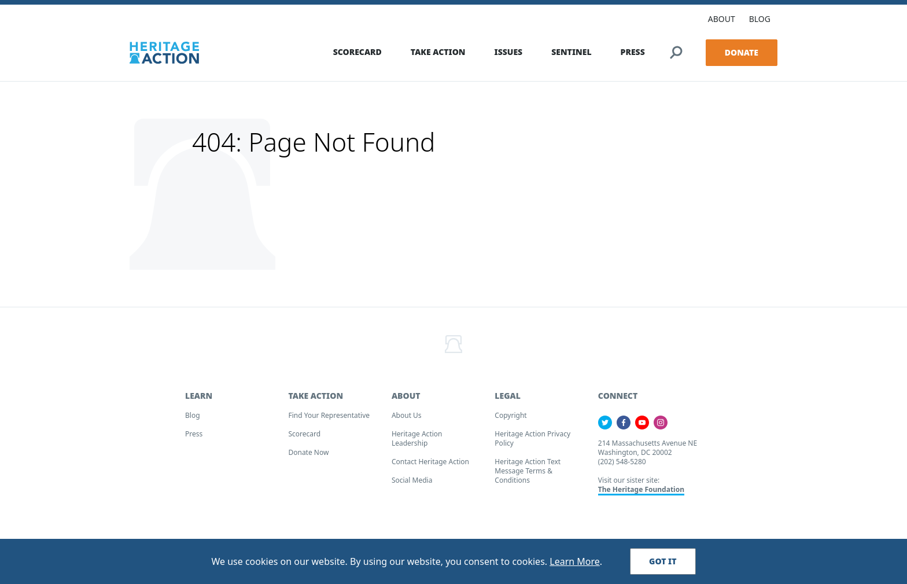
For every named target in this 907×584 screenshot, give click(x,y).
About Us (407, 419)
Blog (192, 419)
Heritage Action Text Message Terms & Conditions (528, 475)
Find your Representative (329, 419)
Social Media (412, 484)
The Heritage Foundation (641, 493)
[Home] (164, 49)
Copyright (510, 419)
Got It (662, 561)
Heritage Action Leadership (417, 442)
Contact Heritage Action (430, 466)
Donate (741, 48)
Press (193, 438)
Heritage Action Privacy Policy (532, 442)
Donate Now (308, 456)
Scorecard (304, 438)
